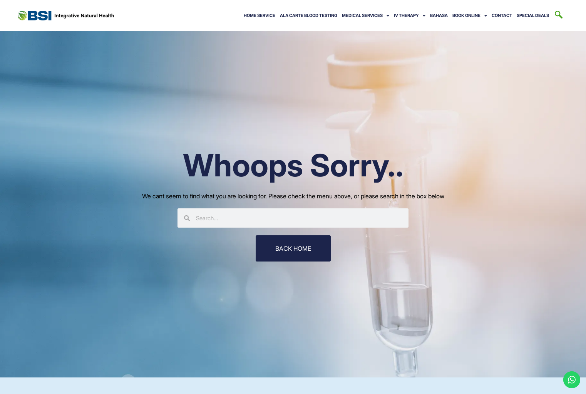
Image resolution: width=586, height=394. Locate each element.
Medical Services (365, 15)
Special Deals (533, 15)
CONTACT (502, 15)
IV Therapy (409, 15)
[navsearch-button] (558, 15)
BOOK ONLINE (469, 15)
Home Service (259, 15)
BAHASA (439, 15)
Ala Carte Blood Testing (308, 15)
